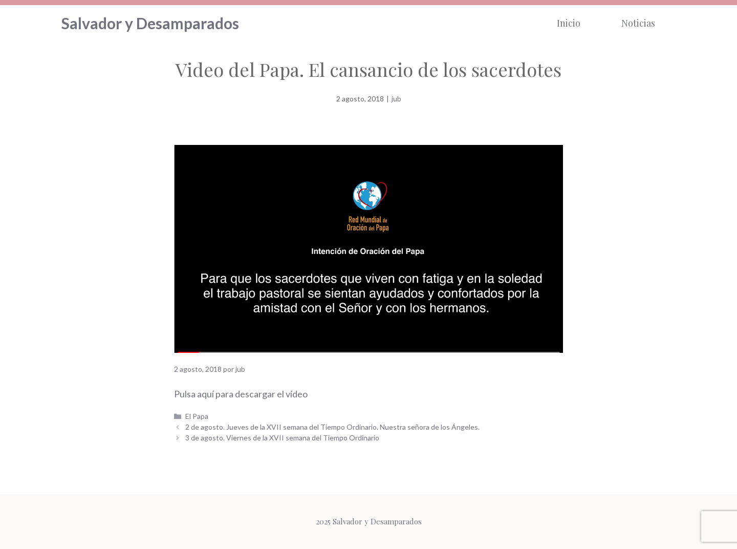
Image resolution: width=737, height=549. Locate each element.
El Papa (196, 416)
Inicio (568, 23)
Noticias (638, 23)
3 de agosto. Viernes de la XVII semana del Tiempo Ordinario (282, 437)
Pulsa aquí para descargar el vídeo (241, 393)
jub (396, 98)
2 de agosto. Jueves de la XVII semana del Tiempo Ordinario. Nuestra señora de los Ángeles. (332, 427)
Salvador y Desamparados (150, 23)
